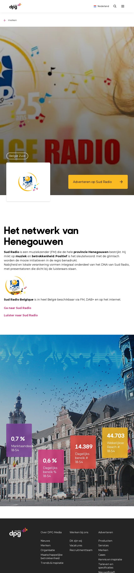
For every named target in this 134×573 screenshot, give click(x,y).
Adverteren (105, 532)
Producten (105, 540)
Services (103, 545)
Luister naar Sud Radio (21, 315)
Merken (46, 545)
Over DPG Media (51, 532)
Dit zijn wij (76, 540)
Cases (101, 554)
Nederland (101, 6)
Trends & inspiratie (52, 562)
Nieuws (45, 540)
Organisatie (48, 550)
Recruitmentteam (81, 550)
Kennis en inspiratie (110, 559)
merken (12, 20)
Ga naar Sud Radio (17, 308)
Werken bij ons (79, 532)
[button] (98, 182)
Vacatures (76, 545)
